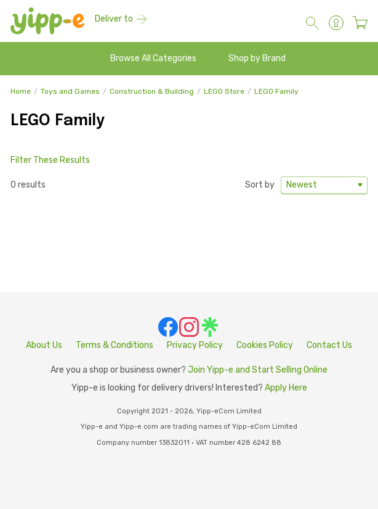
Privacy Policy (195, 345)
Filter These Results (50, 160)
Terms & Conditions (114, 345)
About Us (44, 345)
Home (20, 91)
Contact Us (329, 345)
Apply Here (286, 388)
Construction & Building (152, 91)
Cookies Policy (264, 345)
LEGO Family (276, 91)
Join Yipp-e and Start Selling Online (258, 370)
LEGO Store (224, 91)
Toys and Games (70, 91)
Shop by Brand (257, 58)
